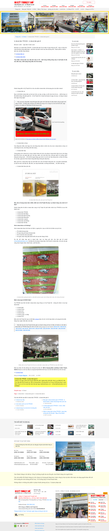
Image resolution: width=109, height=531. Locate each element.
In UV (82, 9)
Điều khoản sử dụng (39, 523)
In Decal (24, 36)
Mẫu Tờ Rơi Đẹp (77, 529)
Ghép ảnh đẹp (58, 526)
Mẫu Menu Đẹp (71, 529)
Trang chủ (17, 9)
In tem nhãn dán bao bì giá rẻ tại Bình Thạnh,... (81, 426)
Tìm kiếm (89, 2)
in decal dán (21, 393)
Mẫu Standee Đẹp (83, 526)
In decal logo (19, 372)
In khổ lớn (62, 9)
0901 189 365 (19, 328)
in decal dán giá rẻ (29, 393)
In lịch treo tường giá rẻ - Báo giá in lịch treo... (40, 432)
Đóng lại (105, 493)
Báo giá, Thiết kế (26, 9)
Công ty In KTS (89, 9)
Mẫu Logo (78, 524)
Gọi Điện (95, 499)
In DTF (77, 9)
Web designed (17, 523)
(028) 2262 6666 (26, 330)
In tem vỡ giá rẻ (18, 425)
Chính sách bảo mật (39, 525)
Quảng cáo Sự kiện (53, 9)
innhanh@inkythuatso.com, (21, 241)
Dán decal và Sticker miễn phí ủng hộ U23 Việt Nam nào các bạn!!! (41, 139)
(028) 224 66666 (19, 330)
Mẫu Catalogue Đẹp (85, 529)
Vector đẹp (74, 524)
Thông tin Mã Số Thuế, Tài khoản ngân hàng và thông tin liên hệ (30, 511)
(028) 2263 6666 (54, 328)
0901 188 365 (25, 328)
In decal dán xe (20, 54)
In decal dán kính (20, 57)
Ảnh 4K (86, 524)
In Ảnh (34, 9)
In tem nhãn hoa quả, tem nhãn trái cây (20, 432)
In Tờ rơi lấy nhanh (39, 425)
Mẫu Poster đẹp (59, 529)
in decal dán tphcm (40, 393)
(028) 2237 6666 (38, 328)
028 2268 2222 (31, 504)
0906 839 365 (63, 326)
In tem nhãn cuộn (80, 431)
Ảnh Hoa (89, 524)
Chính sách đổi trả (39, 528)
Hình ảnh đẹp (82, 524)
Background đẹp (64, 526)
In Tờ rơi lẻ (58, 425)
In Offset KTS (70, 9)
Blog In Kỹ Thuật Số (59, 524)
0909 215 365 (32, 328)
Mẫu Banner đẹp (65, 529)
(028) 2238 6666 (46, 328)
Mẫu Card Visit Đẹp (91, 526)
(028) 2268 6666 (61, 328)
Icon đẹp (74, 526)
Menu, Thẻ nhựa (42, 9)
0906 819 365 (56, 326)
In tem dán (58, 431)
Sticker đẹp (78, 526)
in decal (37, 319)
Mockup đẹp (70, 526)
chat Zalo (101, 499)
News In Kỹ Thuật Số (67, 524)
